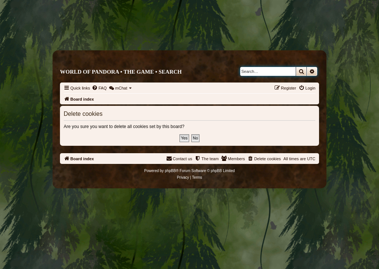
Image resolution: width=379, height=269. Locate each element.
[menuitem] (99, 88)
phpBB (170, 171)
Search (170, 72)
